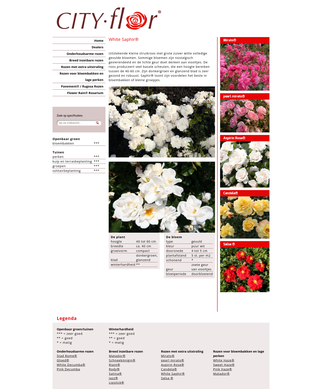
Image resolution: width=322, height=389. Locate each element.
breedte (117, 246)
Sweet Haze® (224, 365)
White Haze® (223, 360)
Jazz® (113, 378)
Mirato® (229, 40)
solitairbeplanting (67, 170)
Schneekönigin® (122, 360)
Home (98, 40)
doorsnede (174, 251)
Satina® (115, 373)
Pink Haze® (222, 369)
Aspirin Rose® (234, 138)
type (169, 241)
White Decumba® (71, 365)
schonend (174, 260)
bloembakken (63, 143)
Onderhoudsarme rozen (85, 53)
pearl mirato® (234, 96)
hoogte (116, 241)
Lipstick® (116, 382)
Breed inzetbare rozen (86, 60)
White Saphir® (173, 373)
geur (169, 269)
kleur (170, 246)
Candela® (230, 193)
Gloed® (63, 360)
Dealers (97, 47)
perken (58, 156)
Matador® (117, 356)
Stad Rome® (67, 356)
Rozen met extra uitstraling (82, 67)
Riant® (114, 365)
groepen (59, 166)
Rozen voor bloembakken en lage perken (81, 76)
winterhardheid (123, 264)
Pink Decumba (68, 369)
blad (114, 260)
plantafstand (176, 255)
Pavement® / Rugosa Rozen (82, 86)
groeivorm (119, 251)
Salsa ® (229, 244)
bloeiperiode (176, 274)
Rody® (114, 369)
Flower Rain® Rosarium (85, 93)
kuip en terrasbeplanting (72, 161)
